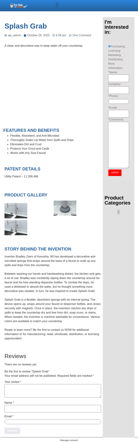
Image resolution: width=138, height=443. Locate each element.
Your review (12, 382)
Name (9, 402)
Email (9, 416)
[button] (57, 5)
